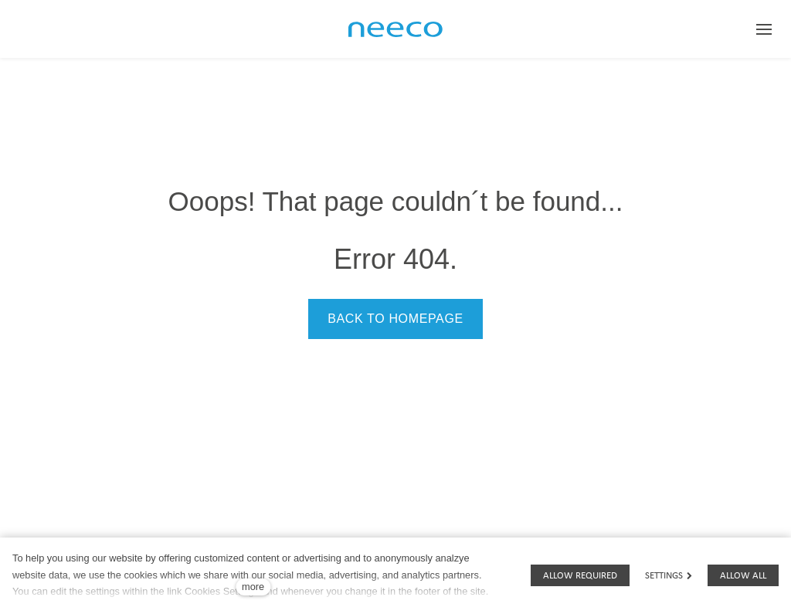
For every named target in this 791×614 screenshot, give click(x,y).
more (253, 586)
